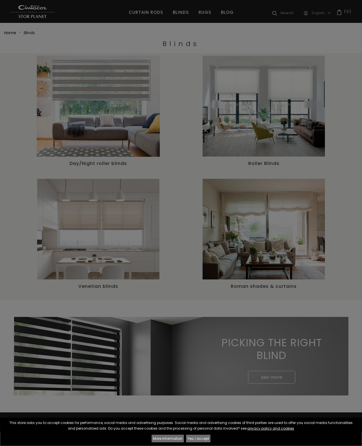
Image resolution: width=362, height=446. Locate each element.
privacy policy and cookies (270, 428)
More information (167, 438)
